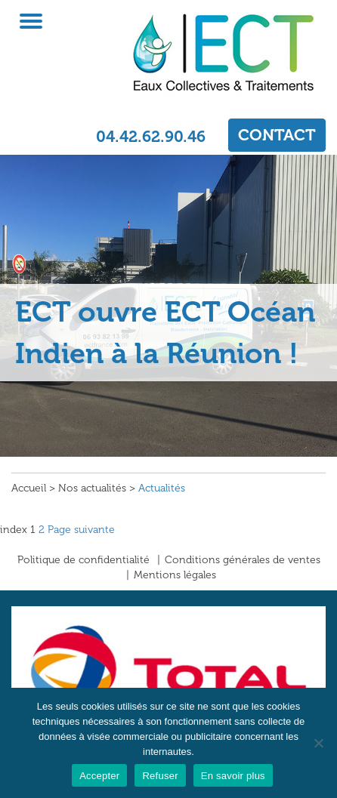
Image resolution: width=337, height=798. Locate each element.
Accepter (99, 775)
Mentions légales (175, 574)
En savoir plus (233, 775)
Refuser (160, 775)
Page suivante (81, 529)
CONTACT (277, 134)
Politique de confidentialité (83, 559)
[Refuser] (318, 742)
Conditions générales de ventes (242, 559)
